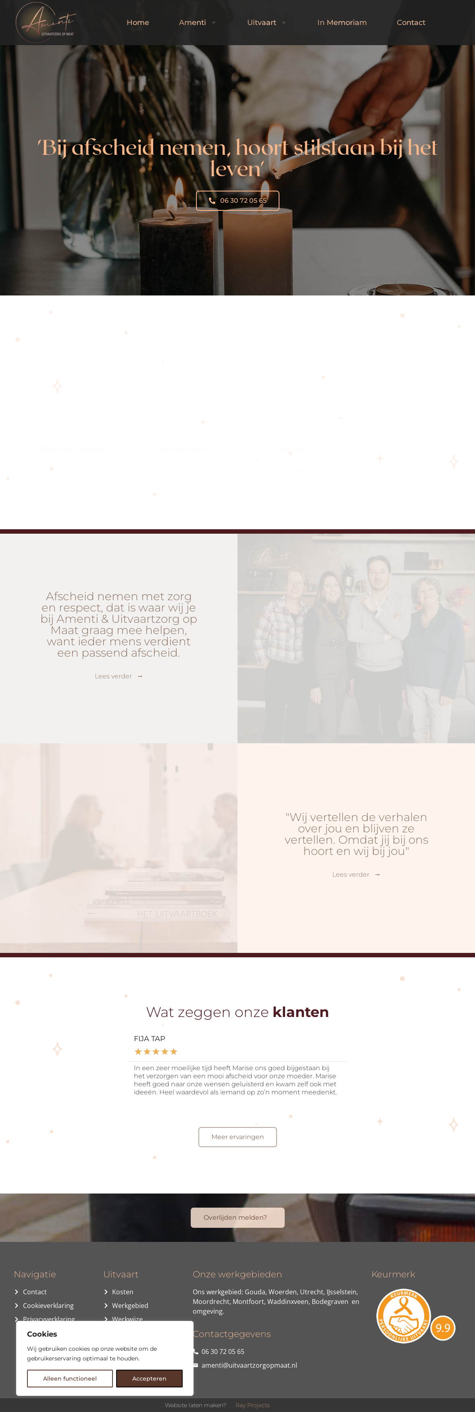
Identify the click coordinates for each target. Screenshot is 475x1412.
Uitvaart (267, 22)
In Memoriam (342, 22)
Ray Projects (252, 1405)
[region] (105, 1358)
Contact (411, 22)
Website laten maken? (195, 1405)
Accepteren (149, 1378)
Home (138, 22)
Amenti (198, 22)
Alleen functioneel (70, 1378)
